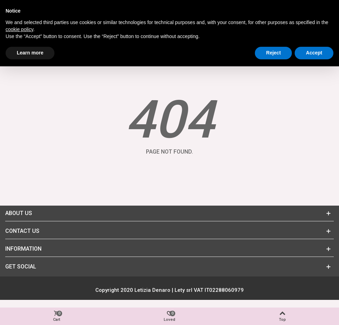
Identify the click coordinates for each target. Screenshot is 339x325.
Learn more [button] (30, 53)
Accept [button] (314, 53)
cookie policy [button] (19, 29)
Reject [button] (273, 53)
